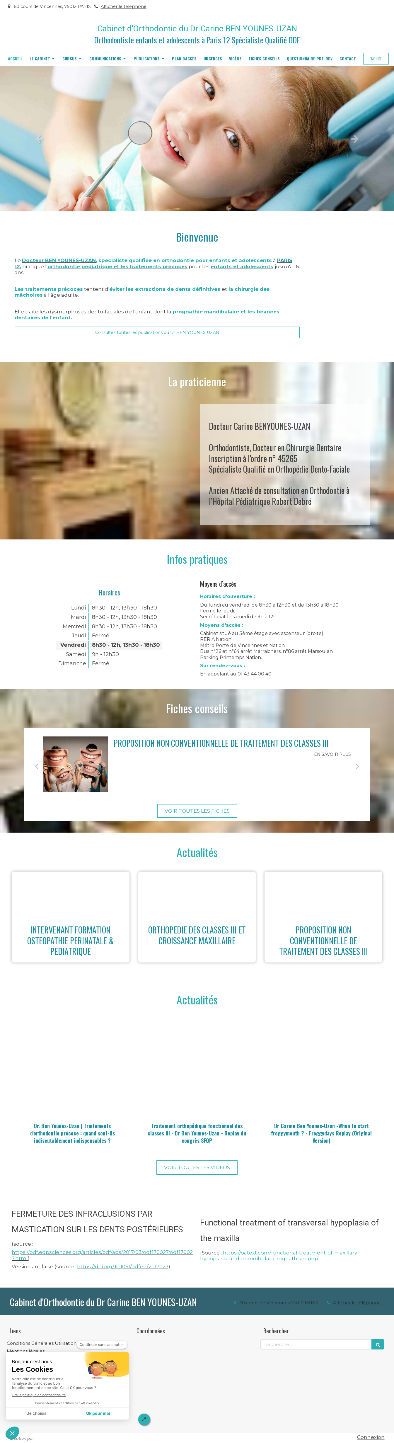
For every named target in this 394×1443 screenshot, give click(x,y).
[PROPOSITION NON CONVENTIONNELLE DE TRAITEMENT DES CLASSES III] (75, 764)
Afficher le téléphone (123, 6)
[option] (197, 138)
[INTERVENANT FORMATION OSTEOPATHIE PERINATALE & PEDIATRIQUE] (70, 895)
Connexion (371, 1437)
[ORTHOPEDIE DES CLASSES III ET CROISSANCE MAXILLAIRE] (197, 895)
